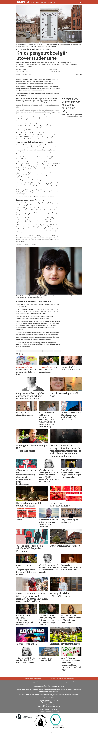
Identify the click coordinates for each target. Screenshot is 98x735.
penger (23, 351)
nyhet (39, 351)
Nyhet (32, 2)
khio (18, 351)
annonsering (70, 678)
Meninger (43, 2)
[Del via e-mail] (81, 74)
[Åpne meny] (80, 2)
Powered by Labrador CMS (49, 733)
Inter (55, 2)
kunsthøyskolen (48, 351)
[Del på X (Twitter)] (78, 74)
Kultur (37, 2)
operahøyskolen (31, 351)
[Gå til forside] (23, 2)
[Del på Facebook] (76, 74)
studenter (57, 351)
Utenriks (50, 2)
